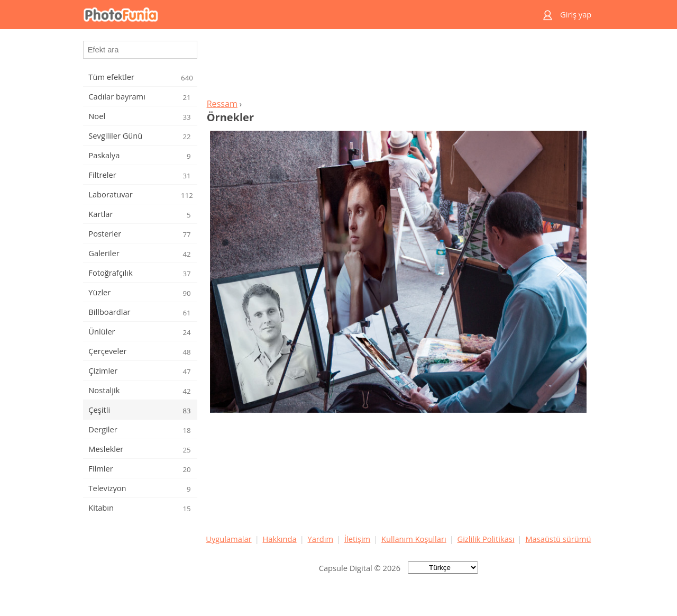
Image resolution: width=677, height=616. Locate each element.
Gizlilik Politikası (486, 538)
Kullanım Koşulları (413, 538)
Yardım (321, 538)
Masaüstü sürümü (558, 538)
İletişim (357, 538)
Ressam (222, 104)
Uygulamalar (228, 538)
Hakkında (280, 538)
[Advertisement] (398, 66)
